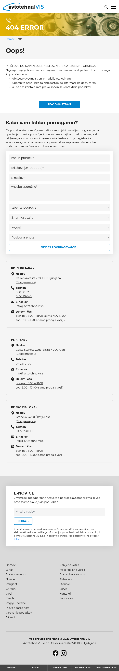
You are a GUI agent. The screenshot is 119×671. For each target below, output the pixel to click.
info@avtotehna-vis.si (30, 306)
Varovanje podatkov (19, 612)
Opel (9, 593)
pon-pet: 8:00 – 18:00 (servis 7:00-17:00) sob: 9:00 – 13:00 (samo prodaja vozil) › (41, 318)
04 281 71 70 (23, 363)
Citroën (11, 588)
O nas (9, 569)
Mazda (10, 598)
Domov (10, 39)
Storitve (65, 584)
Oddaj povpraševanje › (59, 247)
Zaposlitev (66, 598)
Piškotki (11, 617)
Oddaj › (23, 521)
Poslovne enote (16, 574)
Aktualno (66, 579)
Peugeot (11, 584)
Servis (63, 588)
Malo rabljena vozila (72, 569)
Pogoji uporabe (16, 603)
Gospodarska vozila (72, 574)
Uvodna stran (59, 104)
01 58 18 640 (24, 296)
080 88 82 (22, 292)
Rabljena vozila (69, 565)
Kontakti (65, 593)
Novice (10, 579)
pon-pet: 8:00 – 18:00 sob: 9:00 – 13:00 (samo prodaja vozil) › (40, 385)
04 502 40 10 (24, 431)
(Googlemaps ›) (26, 282)
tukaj (17, 539)
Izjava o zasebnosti (18, 607)
